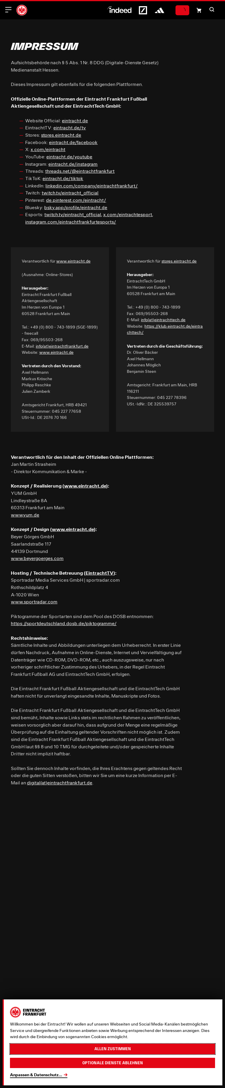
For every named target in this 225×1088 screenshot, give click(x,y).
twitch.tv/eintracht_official (70, 192)
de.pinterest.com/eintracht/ (76, 200)
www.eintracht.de (73, 261)
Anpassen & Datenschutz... (36, 1074)
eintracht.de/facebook (73, 142)
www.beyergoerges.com (37, 558)
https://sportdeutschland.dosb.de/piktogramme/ (64, 623)
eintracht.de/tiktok (62, 178)
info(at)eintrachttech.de (163, 319)
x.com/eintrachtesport (127, 214)
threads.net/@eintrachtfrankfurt (80, 171)
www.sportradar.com (34, 601)
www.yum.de (25, 514)
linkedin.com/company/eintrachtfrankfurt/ (91, 185)
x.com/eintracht (47, 149)
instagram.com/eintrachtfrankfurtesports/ (70, 221)
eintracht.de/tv (69, 127)
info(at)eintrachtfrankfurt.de (62, 346)
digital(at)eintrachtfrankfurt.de (59, 782)
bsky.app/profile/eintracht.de (75, 207)
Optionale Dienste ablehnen (112, 1062)
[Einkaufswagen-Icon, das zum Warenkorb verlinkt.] (199, 10)
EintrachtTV (99, 573)
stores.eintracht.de (61, 135)
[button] (211, 9)
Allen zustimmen (112, 1048)
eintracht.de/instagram (73, 164)
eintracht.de (75, 120)
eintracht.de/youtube (69, 156)
